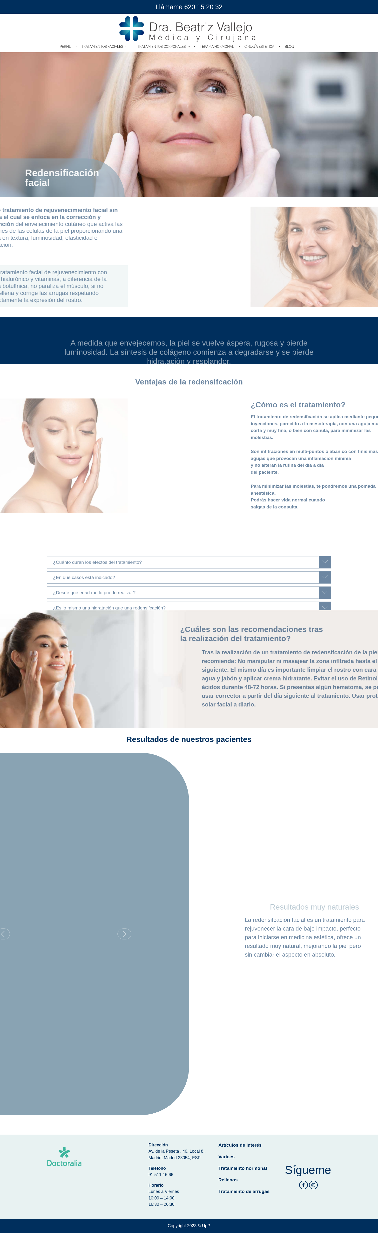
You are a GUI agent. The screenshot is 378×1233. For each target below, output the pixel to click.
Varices (226, 1156)
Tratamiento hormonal (242, 1168)
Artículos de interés (240, 1145)
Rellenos (228, 1179)
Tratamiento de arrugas (244, 1191)
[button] (77, 933)
